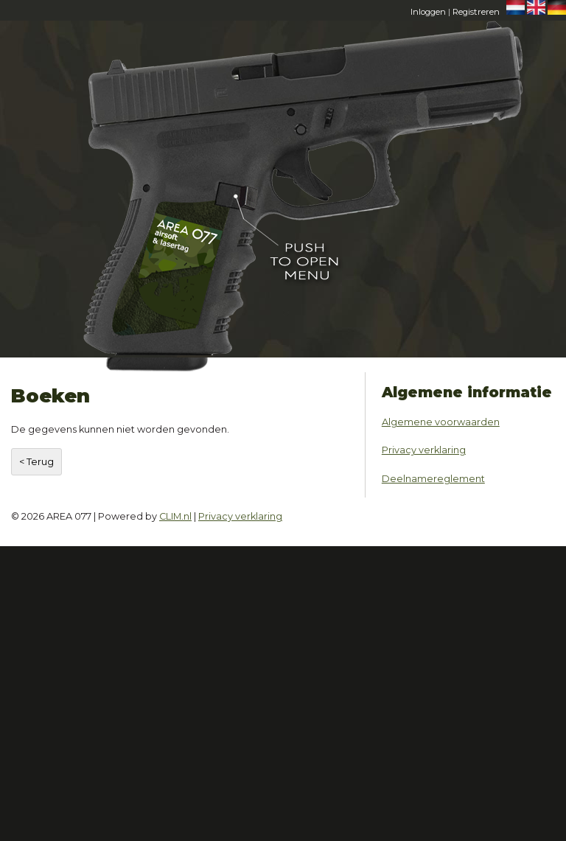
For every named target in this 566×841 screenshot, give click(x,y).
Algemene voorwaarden (441, 422)
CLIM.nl (175, 516)
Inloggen (428, 12)
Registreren (476, 12)
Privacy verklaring (424, 450)
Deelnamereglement (433, 478)
